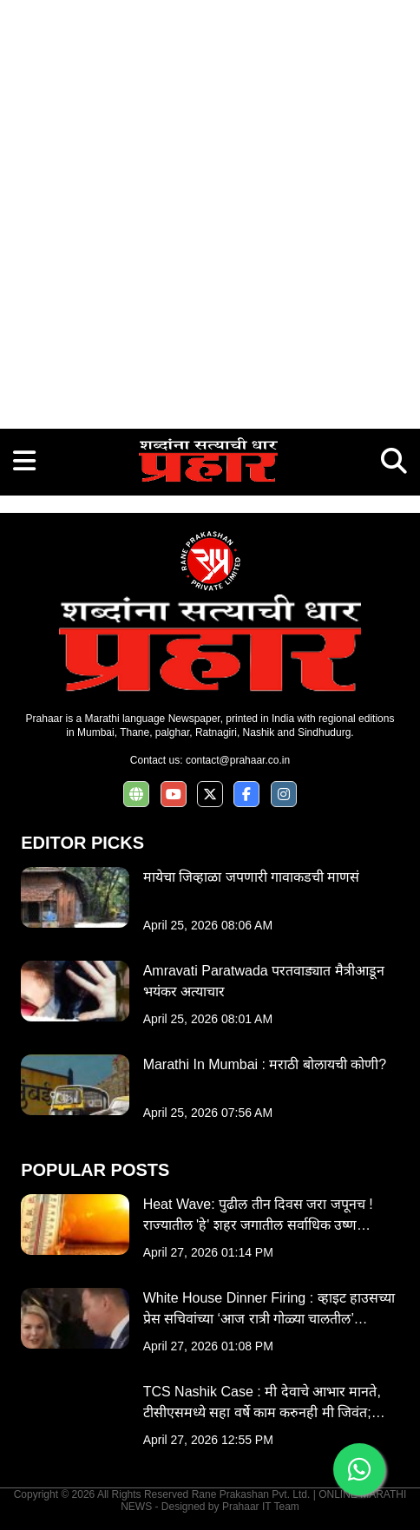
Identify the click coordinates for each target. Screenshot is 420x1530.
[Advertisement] (210, 210)
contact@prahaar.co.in (238, 760)
